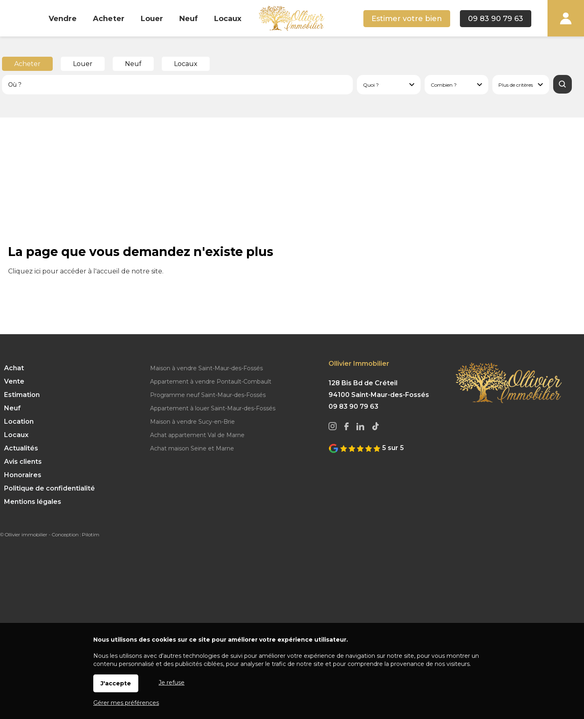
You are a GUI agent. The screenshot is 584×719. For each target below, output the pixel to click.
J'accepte (116, 683)
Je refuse (172, 682)
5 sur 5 (366, 448)
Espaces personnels (566, 18)
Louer (82, 64)
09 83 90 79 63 (495, 18)
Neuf (133, 64)
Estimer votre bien (406, 18)
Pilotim (90, 534)
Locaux (186, 64)
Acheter (27, 64)
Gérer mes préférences (126, 702)
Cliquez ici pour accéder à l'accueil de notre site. (85, 271)
